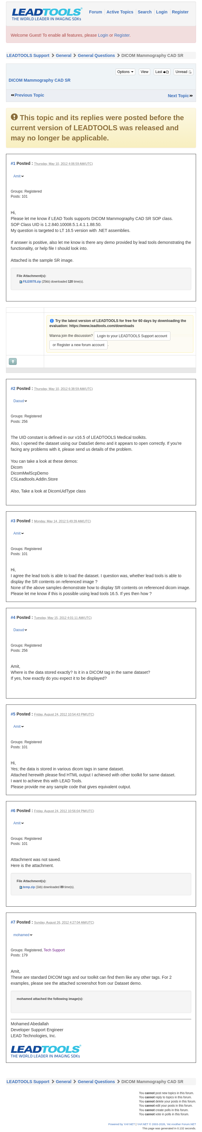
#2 (13, 388)
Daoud (18, 401)
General (63, 55)
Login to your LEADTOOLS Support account (132, 336)
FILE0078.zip (32, 281)
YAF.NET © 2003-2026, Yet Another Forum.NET (166, 1124)
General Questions (96, 55)
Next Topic (178, 95)
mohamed (21, 935)
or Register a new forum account (78, 345)
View (144, 72)
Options (125, 72)
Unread (183, 72)
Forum (96, 12)
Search (145, 12)
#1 (13, 163)
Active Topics (120, 12)
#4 (13, 617)
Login (162, 12)
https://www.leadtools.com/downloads (101, 326)
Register (180, 12)
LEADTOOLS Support (28, 55)
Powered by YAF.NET (121, 1124)
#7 (13, 922)
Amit (17, 176)
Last (162, 72)
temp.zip (29, 887)
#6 (13, 810)
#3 (13, 520)
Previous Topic (29, 95)
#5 (13, 714)
